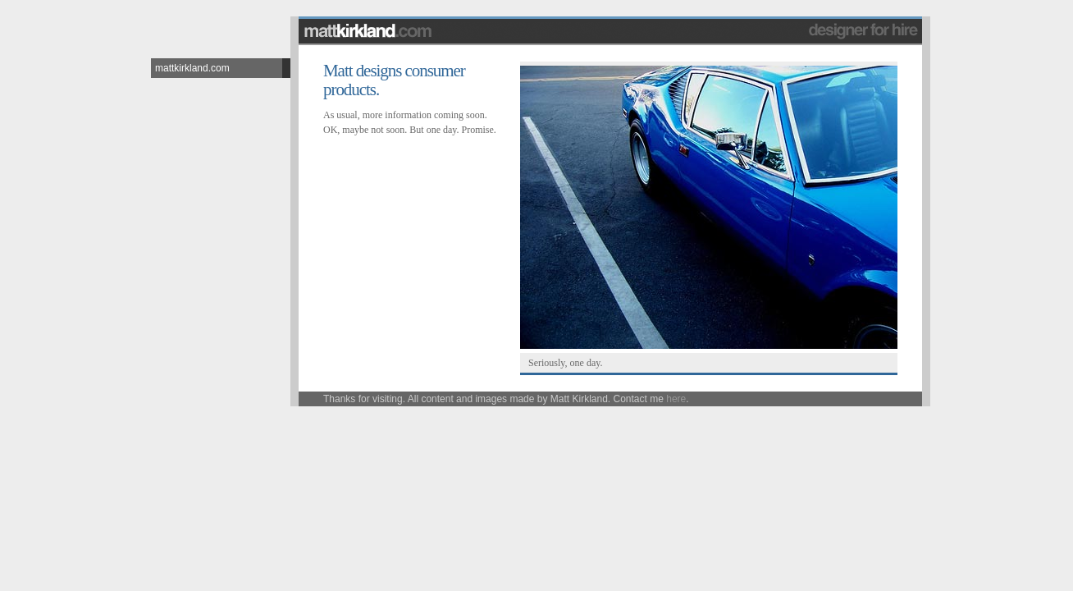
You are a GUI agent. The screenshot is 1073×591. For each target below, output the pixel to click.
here (676, 399)
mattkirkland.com (192, 68)
